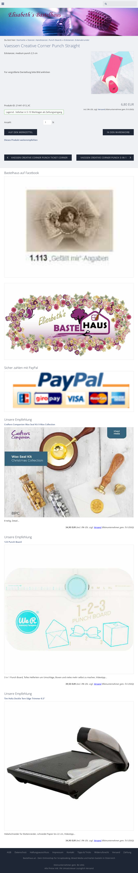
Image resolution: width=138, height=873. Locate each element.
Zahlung (127, 852)
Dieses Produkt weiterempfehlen (21, 140)
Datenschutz (21, 852)
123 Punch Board (13, 541)
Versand (101, 109)
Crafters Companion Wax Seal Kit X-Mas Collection (29, 424)
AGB (9, 852)
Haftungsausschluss (39, 852)
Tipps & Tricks (84, 852)
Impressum (57, 852)
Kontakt (70, 852)
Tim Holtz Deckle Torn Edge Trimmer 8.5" (24, 698)
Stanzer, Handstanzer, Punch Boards (45, 40)
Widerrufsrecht (101, 852)
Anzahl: (7, 122)
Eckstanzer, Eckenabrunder (76, 40)
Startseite (20, 40)
